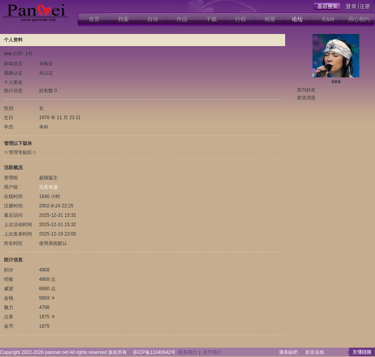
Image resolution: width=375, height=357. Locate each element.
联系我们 (187, 352)
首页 (94, 19)
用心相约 (359, 19)
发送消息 (306, 97)
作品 (182, 19)
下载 (211, 19)
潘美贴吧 (288, 352)
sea (335, 81)
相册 (269, 19)
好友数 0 (48, 90)
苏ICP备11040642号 (154, 352)
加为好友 (306, 90)
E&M (328, 19)
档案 (123, 19)
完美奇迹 (48, 187)
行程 (240, 19)
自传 (152, 19)
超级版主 (48, 177)
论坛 (297, 19)
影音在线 (314, 352)
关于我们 (212, 352)
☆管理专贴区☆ (20, 152)
